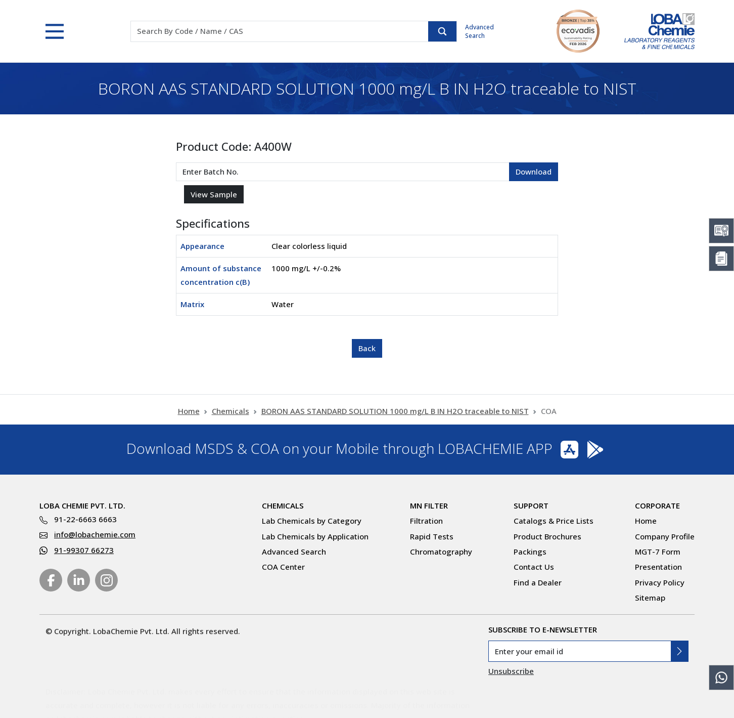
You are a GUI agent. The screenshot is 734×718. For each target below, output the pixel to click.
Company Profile (665, 536)
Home (189, 417)
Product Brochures (547, 536)
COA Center (283, 567)
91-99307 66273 (84, 550)
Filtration (426, 521)
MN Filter (429, 505)
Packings (530, 551)
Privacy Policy (659, 582)
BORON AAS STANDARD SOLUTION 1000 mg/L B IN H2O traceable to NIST (395, 417)
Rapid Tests (431, 536)
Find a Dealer (538, 582)
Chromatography (441, 551)
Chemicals (230, 417)
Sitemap (650, 598)
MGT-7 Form (657, 551)
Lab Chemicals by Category (311, 521)
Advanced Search (479, 31)
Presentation (658, 567)
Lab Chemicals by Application (315, 536)
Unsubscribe (511, 671)
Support (531, 505)
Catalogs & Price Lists (553, 521)
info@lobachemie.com (94, 534)
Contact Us (534, 567)
